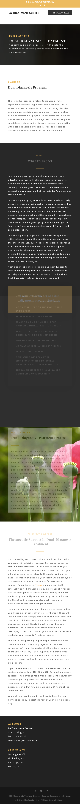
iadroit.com (66, 796)
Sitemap (61, 800)
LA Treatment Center (20, 728)
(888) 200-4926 (60, 12)
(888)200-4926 (40, 672)
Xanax (38, 585)
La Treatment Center (31, 796)
